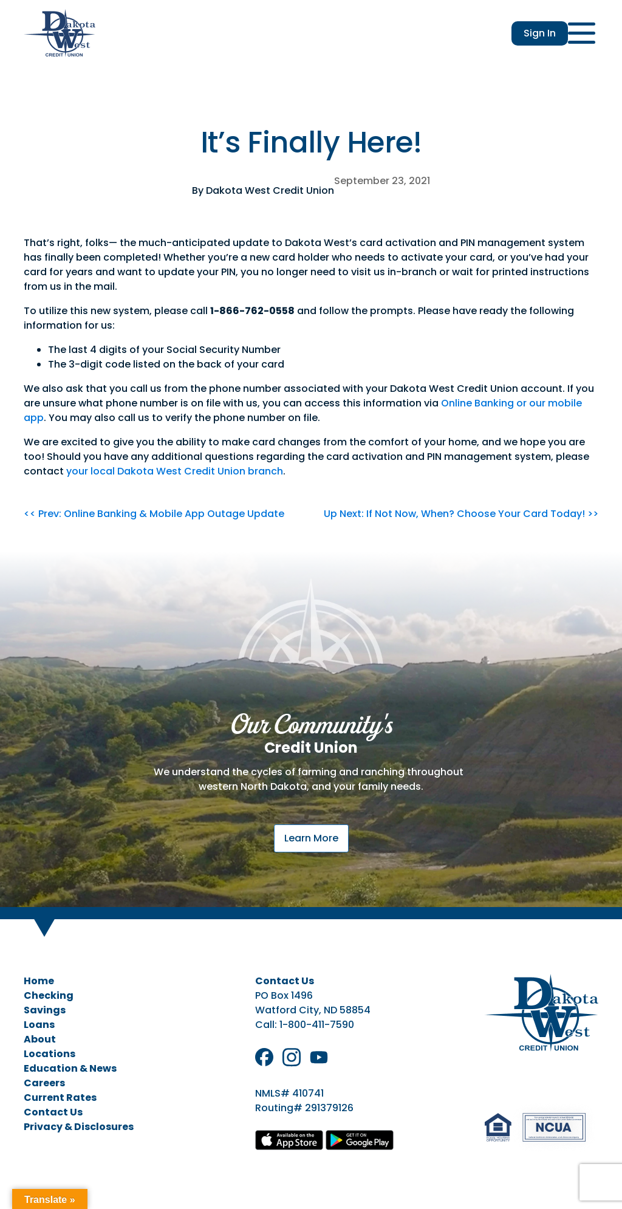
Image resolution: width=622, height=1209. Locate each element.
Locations (49, 1054)
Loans (39, 1025)
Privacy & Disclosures (79, 1127)
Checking (48, 995)
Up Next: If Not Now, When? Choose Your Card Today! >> (461, 514)
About (40, 1039)
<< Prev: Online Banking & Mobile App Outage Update (154, 514)
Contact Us (53, 1112)
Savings (45, 1010)
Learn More (311, 838)
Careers (44, 1083)
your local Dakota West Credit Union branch (174, 471)
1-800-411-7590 (316, 1025)
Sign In (540, 33)
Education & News (70, 1068)
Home (39, 981)
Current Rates (60, 1098)
